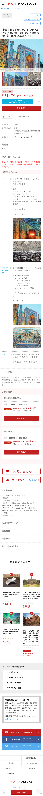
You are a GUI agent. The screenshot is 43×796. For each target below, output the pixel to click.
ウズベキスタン (17, 8)
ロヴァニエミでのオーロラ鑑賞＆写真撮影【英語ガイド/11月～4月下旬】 (11, 632)
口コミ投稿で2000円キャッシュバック (17, 101)
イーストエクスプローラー (24, 137)
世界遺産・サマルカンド (32, 19)
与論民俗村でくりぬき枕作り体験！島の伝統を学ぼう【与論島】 (11, 594)
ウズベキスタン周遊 (14, 688)
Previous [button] (0, 79)
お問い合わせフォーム (13, 719)
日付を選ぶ (21, 418)
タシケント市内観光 (34, 23)
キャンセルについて (32, 763)
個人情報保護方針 (32, 758)
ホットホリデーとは (10, 768)
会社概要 (32, 768)
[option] (21, 55)
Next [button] (42, 79)
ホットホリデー (5, 8)
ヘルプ (10, 758)
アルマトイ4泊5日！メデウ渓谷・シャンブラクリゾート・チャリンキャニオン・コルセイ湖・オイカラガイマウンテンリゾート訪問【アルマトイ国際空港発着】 (31, 637)
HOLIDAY (22, 3)
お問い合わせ (22, 471)
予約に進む (21, 108)
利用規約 (11, 763)
